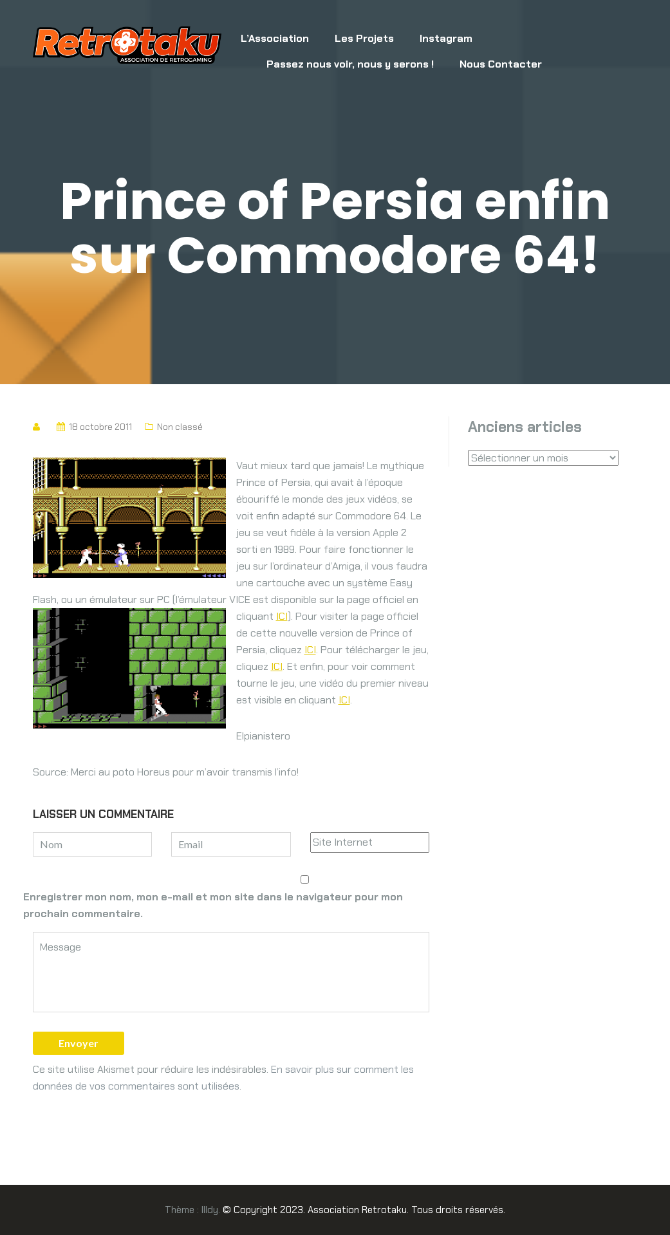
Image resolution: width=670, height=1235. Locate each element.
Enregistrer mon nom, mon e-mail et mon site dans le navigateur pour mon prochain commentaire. (213, 905)
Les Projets (364, 38)
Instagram (446, 38)
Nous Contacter (501, 64)
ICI (282, 616)
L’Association (275, 38)
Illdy (209, 1209)
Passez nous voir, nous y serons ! (350, 64)
